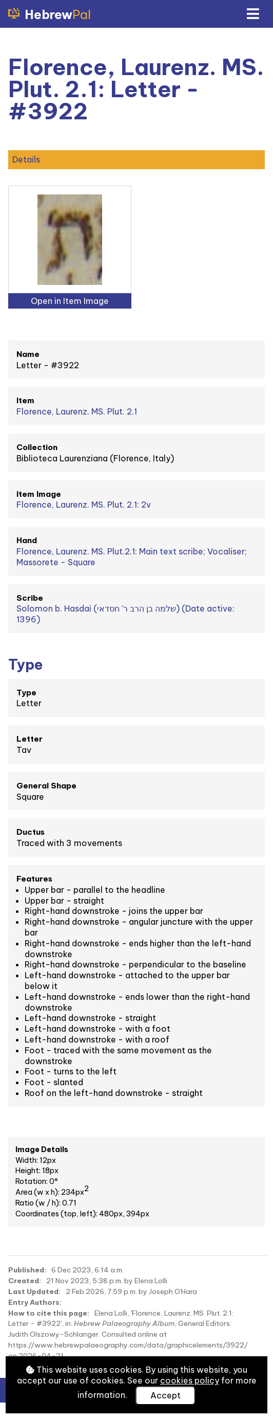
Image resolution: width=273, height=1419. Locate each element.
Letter (29, 739)
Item (25, 400)
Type (26, 692)
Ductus (30, 832)
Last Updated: (34, 1291)
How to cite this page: (48, 1313)
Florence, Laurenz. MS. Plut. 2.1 (76, 411)
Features (34, 879)
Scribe (29, 598)
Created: (24, 1280)
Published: (27, 1269)
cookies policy (189, 1380)
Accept (165, 1395)
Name (28, 354)
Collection (36, 447)
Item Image (38, 494)
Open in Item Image (70, 301)
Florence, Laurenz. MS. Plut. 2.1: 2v (83, 504)
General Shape (46, 786)
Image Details (41, 1149)
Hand (26, 540)
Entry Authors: (35, 1302)
